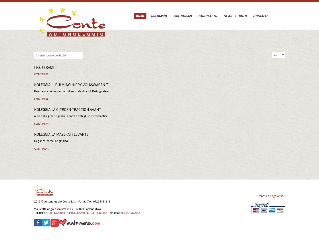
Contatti (260, 16)
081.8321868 (57, 212)
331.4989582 (99, 212)
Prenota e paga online (271, 196)
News (228, 16)
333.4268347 (81, 212)
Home (140, 16)
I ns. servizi (182, 16)
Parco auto (208, 16)
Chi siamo (159, 16)
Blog (243, 16)
